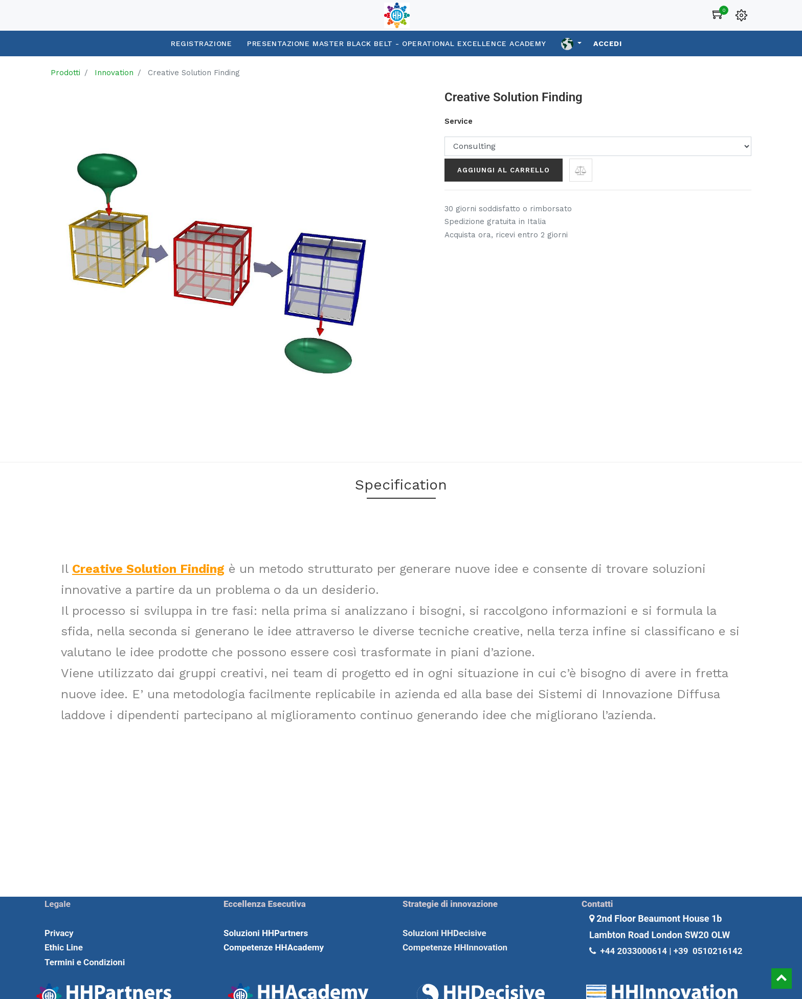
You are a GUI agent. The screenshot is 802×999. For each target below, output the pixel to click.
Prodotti (65, 72)
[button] (580, 170)
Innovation (114, 72)
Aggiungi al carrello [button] (503, 170)
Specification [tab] (401, 484)
